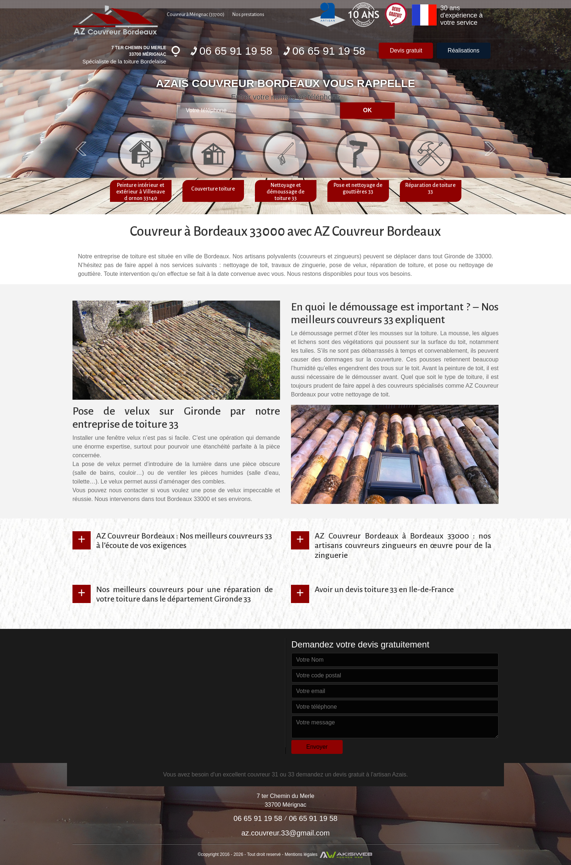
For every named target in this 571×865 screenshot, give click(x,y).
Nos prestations (248, 14)
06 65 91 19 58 (231, 51)
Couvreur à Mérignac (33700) (195, 14)
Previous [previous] (80, 149)
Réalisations (463, 50)
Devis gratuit (406, 50)
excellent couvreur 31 (250, 774)
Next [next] (490, 149)
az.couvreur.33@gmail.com (285, 833)
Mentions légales (301, 854)
